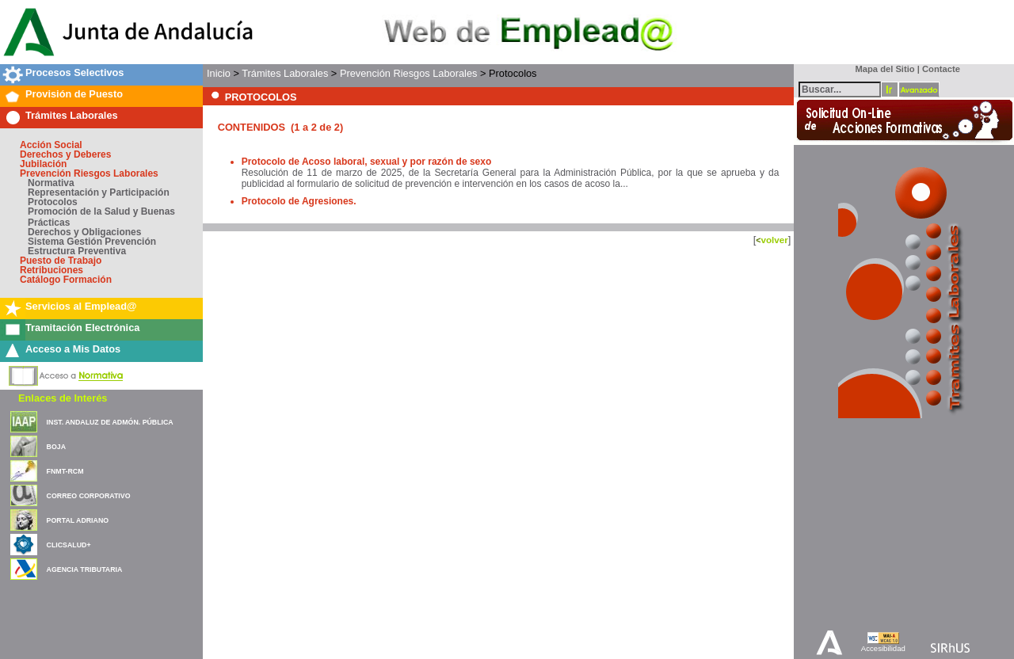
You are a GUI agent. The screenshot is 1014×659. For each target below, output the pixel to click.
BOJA (56, 447)
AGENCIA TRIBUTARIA (85, 569)
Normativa (51, 183)
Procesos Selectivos (74, 72)
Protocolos (53, 202)
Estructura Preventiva (77, 251)
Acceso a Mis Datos (72, 349)
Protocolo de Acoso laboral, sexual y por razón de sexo (367, 161)
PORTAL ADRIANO (78, 520)
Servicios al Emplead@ (81, 306)
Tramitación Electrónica (82, 327)
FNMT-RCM (65, 471)
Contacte (941, 69)
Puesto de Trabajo (60, 260)
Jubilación (43, 164)
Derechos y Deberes (65, 154)
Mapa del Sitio (881, 69)
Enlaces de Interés (62, 398)
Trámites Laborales (71, 115)
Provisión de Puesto (74, 94)
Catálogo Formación (66, 279)
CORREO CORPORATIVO (89, 496)
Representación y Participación (99, 192)
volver (773, 239)
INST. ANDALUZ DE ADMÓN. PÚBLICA (110, 422)
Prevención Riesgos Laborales (89, 173)
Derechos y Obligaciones (84, 232)
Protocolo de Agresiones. (299, 201)
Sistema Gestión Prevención (92, 241)
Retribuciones (51, 270)
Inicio (219, 73)
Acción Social (51, 144)
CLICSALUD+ (69, 545)
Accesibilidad (883, 648)
